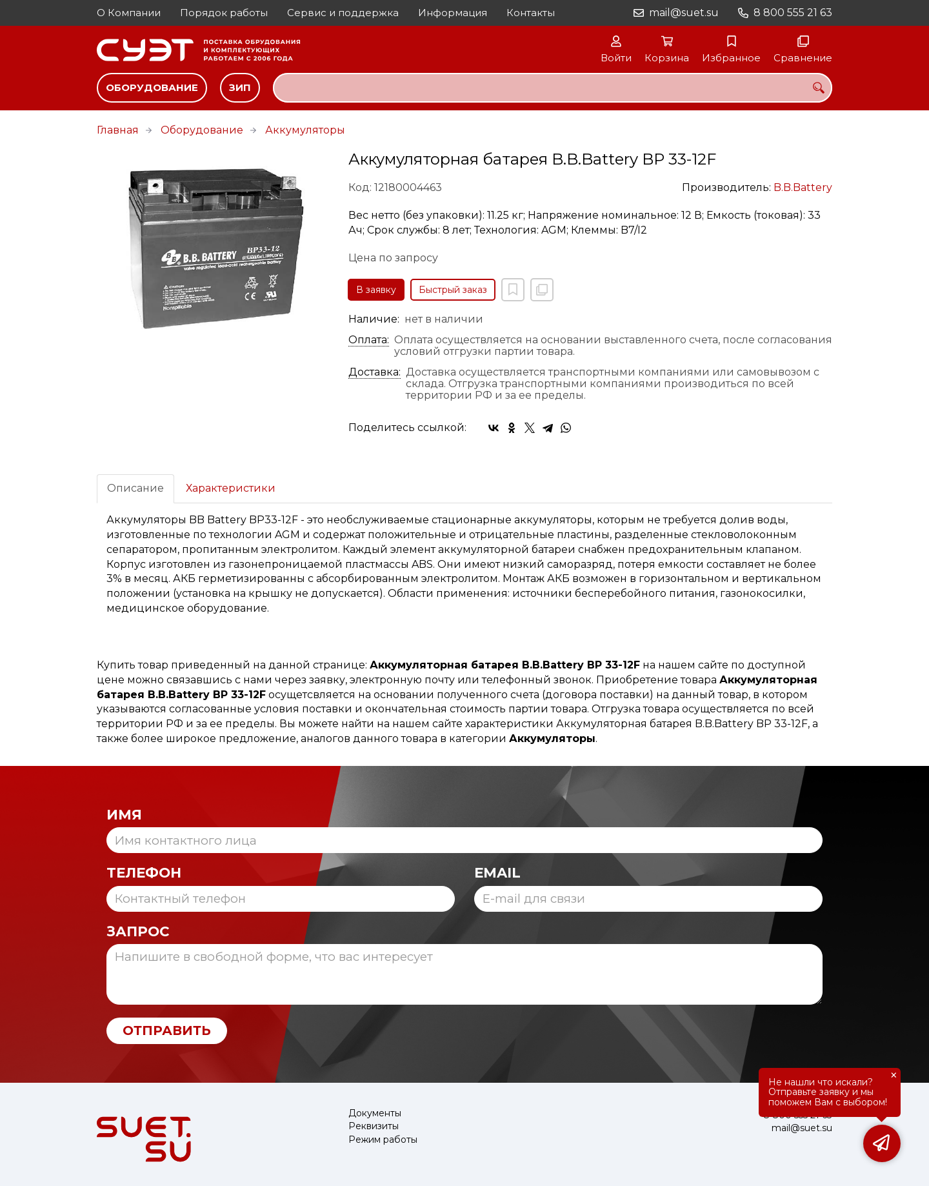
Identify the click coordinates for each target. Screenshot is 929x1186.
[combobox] (552, 88)
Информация (452, 12)
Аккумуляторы (305, 130)
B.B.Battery (803, 187)
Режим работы (382, 1140)
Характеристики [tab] (230, 488)
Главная (118, 130)
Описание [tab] (135, 488)
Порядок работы (224, 12)
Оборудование (152, 87)
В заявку (376, 290)
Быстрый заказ (453, 290)
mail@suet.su (684, 12)
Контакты (530, 12)
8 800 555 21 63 (793, 12)
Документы (374, 1113)
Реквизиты (373, 1126)
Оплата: (368, 340)
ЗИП (240, 87)
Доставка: (374, 372)
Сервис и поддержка (343, 12)
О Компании (129, 12)
